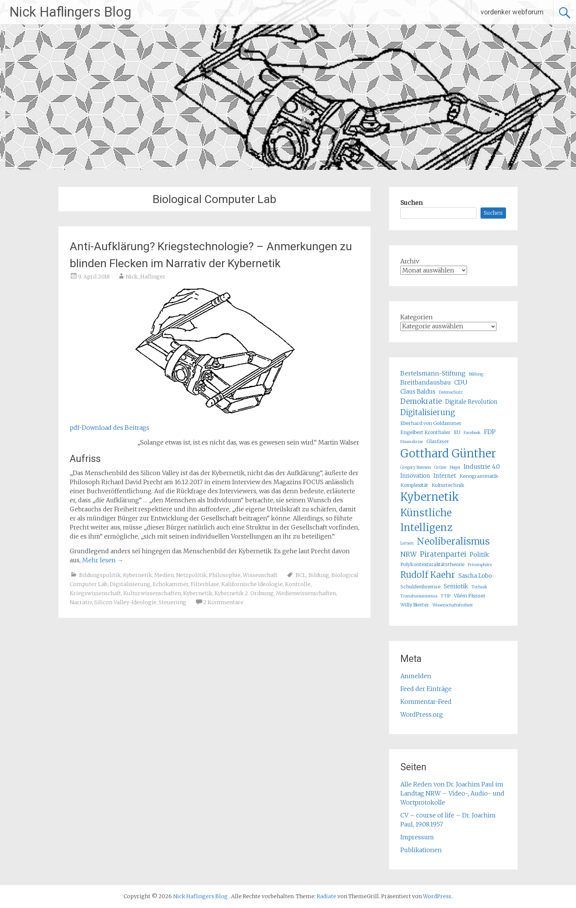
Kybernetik (137, 575)
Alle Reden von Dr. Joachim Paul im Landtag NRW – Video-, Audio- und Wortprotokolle (452, 793)
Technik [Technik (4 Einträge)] (479, 587)
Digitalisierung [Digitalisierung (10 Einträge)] (427, 412)
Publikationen (421, 850)
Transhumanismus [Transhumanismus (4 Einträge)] (418, 596)
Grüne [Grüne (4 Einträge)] (440, 467)
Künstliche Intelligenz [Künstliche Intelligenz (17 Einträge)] (426, 520)
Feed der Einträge (426, 689)
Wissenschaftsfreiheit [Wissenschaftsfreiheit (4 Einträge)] (452, 605)
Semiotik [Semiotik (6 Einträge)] (456, 586)
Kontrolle (298, 584)
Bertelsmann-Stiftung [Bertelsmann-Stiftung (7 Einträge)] (433, 373)
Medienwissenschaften (306, 593)
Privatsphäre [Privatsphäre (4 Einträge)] (480, 564)
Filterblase (205, 584)
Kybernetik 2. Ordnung (244, 593)
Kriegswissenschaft (95, 593)
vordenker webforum (512, 12)
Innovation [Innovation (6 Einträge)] (415, 475)
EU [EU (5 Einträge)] (457, 432)
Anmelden (415, 676)
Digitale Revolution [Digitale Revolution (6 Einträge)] (471, 401)
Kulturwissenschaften (152, 593)
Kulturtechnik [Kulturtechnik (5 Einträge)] (448, 485)
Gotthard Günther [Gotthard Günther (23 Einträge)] (448, 453)
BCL (301, 575)
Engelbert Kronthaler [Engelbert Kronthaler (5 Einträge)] (425, 432)
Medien (164, 575)
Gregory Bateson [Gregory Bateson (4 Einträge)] (415, 467)
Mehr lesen (102, 560)
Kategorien (416, 317)
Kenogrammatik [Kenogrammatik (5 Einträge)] (479, 476)
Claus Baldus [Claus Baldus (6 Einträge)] (417, 391)
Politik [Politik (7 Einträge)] (479, 554)
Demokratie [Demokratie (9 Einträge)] (421, 401)
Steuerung (172, 602)
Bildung (318, 575)
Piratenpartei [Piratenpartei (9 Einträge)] (443, 554)
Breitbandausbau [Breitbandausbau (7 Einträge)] (425, 382)
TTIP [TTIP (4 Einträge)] (445, 596)
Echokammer (170, 584)
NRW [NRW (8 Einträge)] (408, 554)
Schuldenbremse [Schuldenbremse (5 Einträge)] (420, 586)
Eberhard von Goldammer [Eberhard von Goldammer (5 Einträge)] (430, 423)
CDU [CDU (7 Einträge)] (460, 382)
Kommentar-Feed (426, 701)
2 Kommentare (223, 602)
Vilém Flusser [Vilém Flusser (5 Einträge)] (470, 596)
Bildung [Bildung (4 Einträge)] (476, 374)
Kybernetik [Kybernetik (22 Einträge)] (429, 497)
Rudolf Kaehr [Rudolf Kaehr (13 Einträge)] (427, 574)
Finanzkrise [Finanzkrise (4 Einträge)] (411, 441)
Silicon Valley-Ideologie (125, 602)
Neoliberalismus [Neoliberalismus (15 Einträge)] (453, 541)
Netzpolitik (191, 575)
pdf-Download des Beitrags (109, 427)
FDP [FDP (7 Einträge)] (490, 432)
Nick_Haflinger (145, 276)
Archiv (409, 261)
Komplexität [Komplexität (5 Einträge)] (414, 485)
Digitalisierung (130, 584)
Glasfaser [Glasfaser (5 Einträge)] (437, 441)
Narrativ (81, 602)
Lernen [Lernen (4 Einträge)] (407, 543)
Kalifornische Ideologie (252, 584)
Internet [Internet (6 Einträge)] (445, 475)
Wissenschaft (260, 575)
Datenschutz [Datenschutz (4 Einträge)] (451, 392)
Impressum (417, 837)
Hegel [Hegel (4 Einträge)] (455, 467)
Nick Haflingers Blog (70, 12)
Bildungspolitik (100, 575)
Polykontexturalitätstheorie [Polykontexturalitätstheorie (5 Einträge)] (432, 564)
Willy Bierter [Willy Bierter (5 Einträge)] (414, 605)
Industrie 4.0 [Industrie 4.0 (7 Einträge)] (481, 466)
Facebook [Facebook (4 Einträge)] (472, 432)
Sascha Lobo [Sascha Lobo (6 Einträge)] (475, 575)
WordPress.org (421, 714)
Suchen (411, 202)
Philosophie (225, 575)
